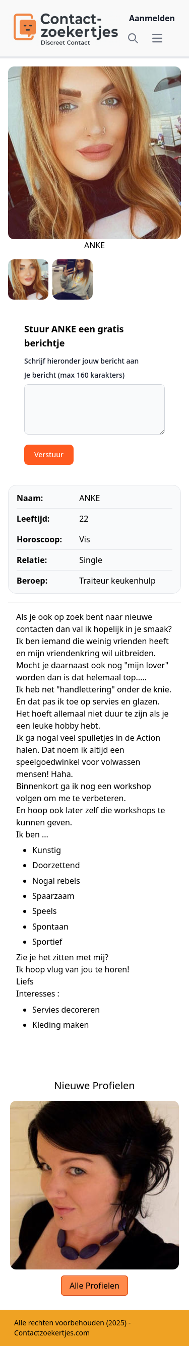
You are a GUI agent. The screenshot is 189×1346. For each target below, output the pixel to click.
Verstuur (49, 454)
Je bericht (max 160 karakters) (74, 375)
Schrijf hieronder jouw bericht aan (81, 361)
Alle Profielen (94, 1285)
